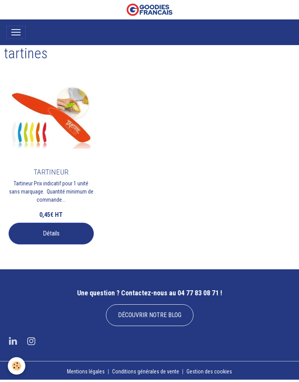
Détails (51, 233)
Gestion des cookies (209, 371)
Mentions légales (86, 371)
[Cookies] (16, 366)
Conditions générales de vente (145, 371)
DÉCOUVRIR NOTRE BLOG (149, 315)
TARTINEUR (51, 171)
